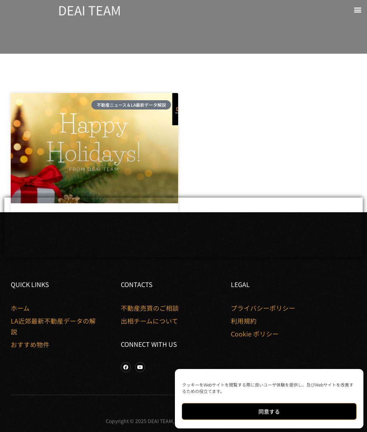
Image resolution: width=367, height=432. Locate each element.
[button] (357, 9)
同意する (269, 411)
